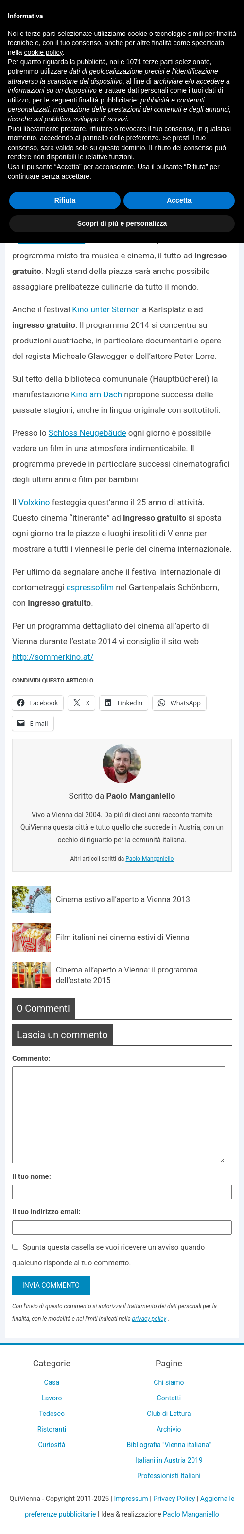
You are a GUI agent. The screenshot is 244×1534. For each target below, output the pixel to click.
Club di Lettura (169, 1413)
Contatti (169, 1398)
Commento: (31, 1058)
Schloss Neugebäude (87, 433)
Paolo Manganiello (149, 858)
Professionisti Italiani (169, 1476)
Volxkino (35, 502)
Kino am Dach (96, 394)
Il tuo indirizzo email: (46, 1212)
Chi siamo (169, 1382)
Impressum (131, 1498)
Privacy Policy (174, 1498)
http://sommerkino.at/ (53, 657)
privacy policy (149, 1318)
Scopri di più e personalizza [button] (122, 223)
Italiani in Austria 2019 (169, 1460)
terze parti (158, 62)
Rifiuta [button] (65, 200)
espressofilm (91, 587)
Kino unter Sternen (106, 309)
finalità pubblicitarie (108, 100)
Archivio (169, 1429)
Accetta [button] (179, 200)
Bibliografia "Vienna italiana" (169, 1445)
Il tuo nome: (31, 1176)
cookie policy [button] (43, 52)
